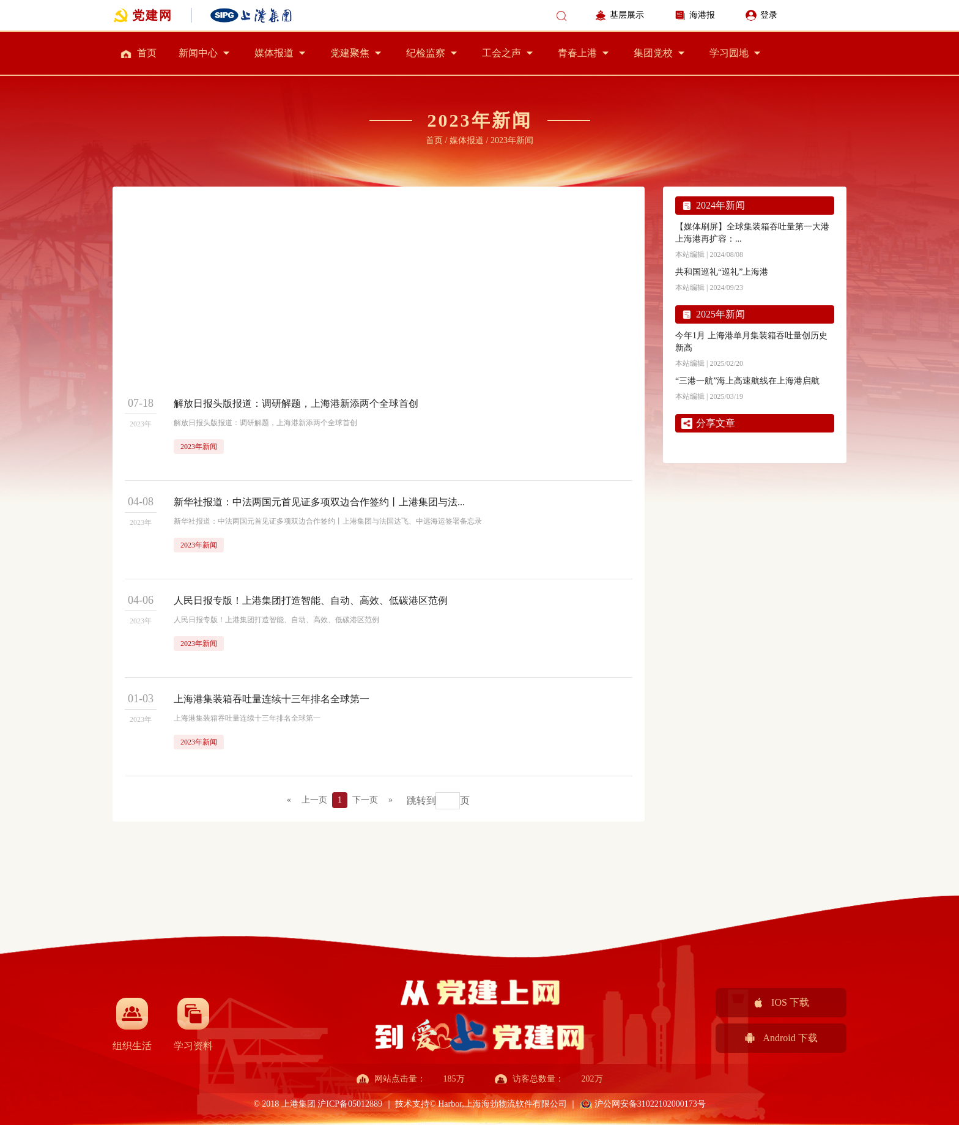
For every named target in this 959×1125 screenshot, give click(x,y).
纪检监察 (425, 53)
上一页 (314, 799)
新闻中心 (198, 53)
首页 (147, 53)
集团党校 (653, 53)
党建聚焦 (349, 53)
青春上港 (577, 53)
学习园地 (729, 53)
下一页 (365, 799)
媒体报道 (274, 53)
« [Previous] (289, 799)
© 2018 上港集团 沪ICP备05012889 (318, 1103)
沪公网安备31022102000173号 (650, 1103)
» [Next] (390, 799)
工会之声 (501, 53)
